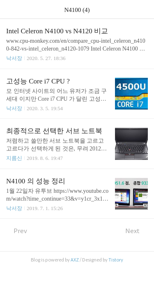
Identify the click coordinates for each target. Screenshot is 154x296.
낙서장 (14, 58)
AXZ (75, 260)
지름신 (14, 158)
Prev (16, 231)
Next (136, 231)
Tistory (115, 260)
